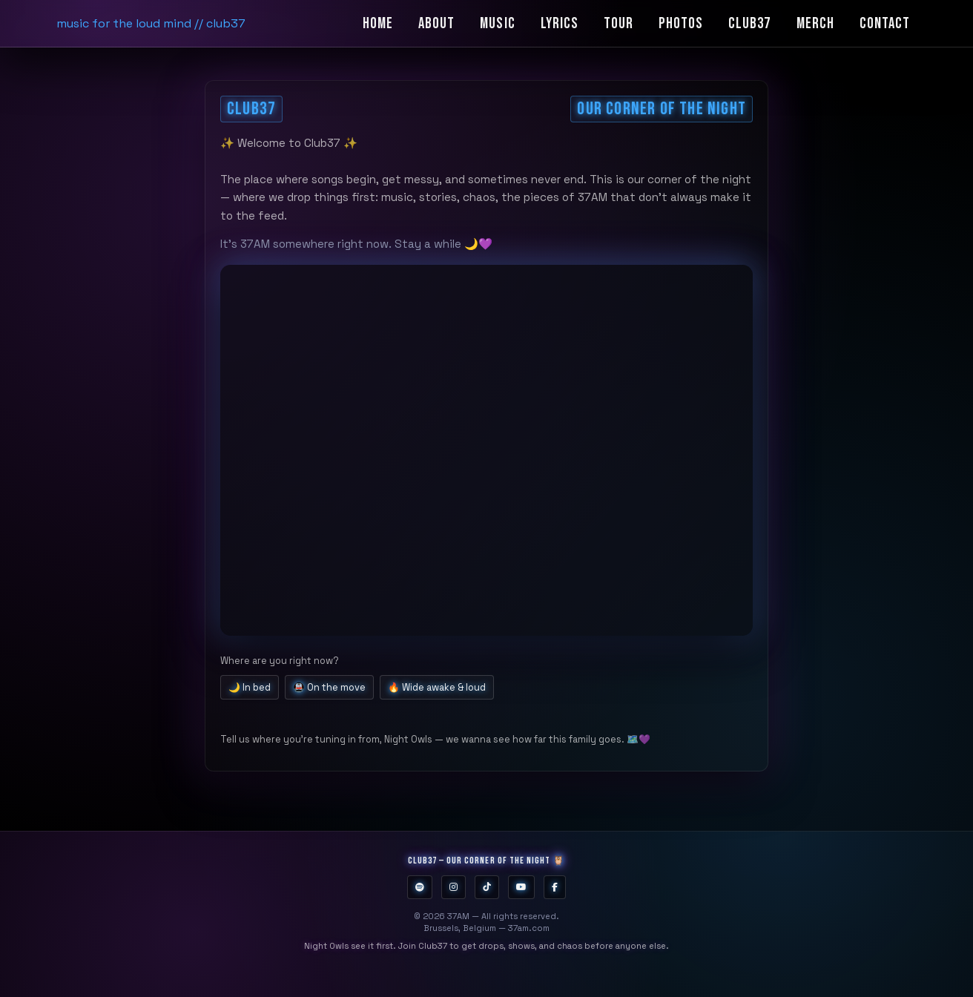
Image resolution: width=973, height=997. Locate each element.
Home (378, 23)
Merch (815, 23)
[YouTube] (521, 887)
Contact (885, 23)
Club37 (749, 23)
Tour (618, 23)
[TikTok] (487, 887)
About (436, 23)
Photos (681, 23)
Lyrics (559, 23)
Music (497, 23)
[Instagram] (453, 887)
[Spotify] (419, 887)
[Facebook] (555, 887)
